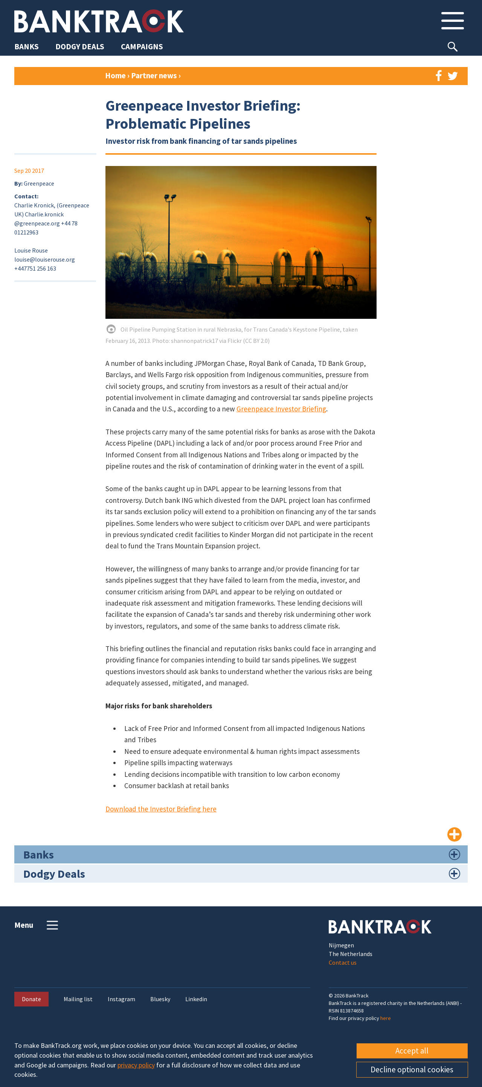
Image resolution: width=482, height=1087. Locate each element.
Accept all (412, 1051)
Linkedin (196, 999)
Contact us (343, 962)
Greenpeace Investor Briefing (281, 408)
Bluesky (160, 999)
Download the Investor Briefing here (161, 808)
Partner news (154, 75)
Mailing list (78, 999)
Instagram (121, 999)
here (385, 1018)
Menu (37, 925)
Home (115, 75)
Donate (31, 999)
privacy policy (136, 1065)
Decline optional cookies (412, 1069)
